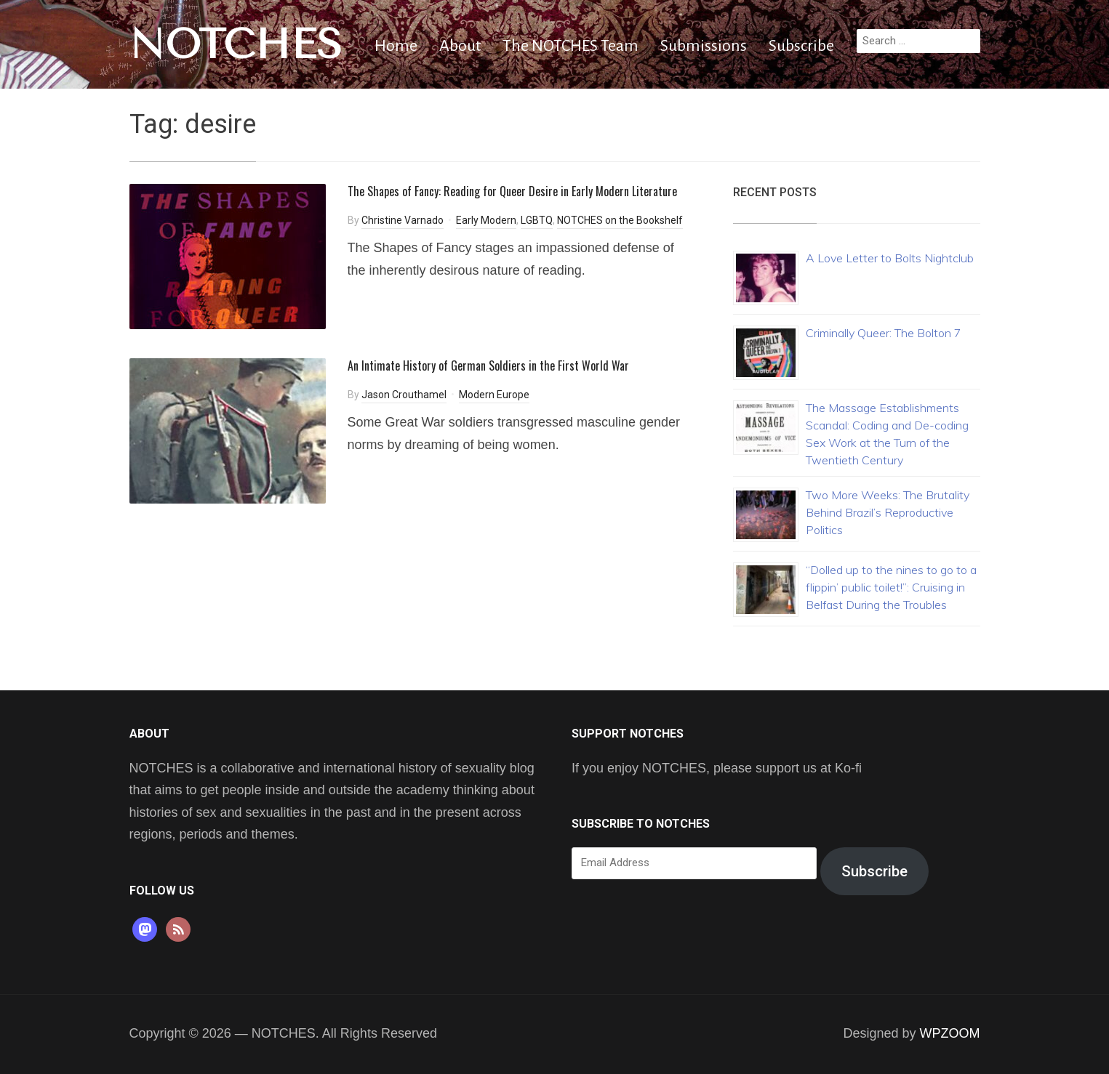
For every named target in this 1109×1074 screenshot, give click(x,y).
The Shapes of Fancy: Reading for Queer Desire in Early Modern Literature (512, 191)
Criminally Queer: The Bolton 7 (883, 333)
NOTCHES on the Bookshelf (620, 220)
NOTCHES (236, 44)
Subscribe (801, 45)
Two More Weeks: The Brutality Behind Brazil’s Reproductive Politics (887, 512)
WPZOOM (950, 1033)
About (460, 45)
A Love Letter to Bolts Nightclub (890, 258)
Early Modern (486, 220)
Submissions (703, 45)
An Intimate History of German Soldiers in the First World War (488, 365)
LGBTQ (537, 220)
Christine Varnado (402, 220)
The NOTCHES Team (570, 45)
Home (396, 45)
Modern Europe (494, 394)
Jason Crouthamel (404, 394)
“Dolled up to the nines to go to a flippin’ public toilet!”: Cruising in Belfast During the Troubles (891, 587)
